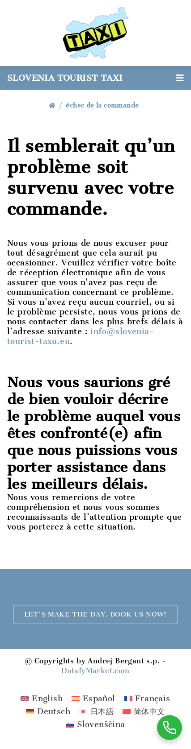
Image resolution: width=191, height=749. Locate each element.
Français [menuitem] (152, 698)
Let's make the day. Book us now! (95, 614)
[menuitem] (41, 698)
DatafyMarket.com (95, 670)
